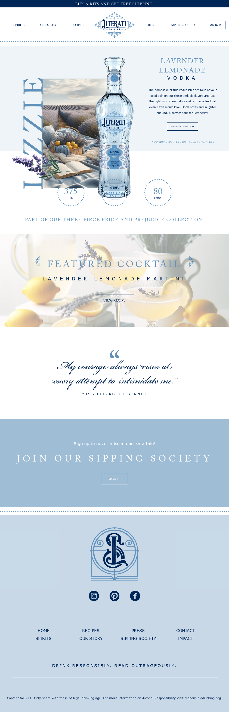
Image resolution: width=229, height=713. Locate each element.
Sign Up (114, 480)
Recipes (77, 24)
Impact (185, 640)
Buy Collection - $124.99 (183, 127)
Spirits (19, 24)
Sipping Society (183, 24)
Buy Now (215, 24)
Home (44, 632)
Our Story (48, 24)
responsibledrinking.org (203, 699)
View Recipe (114, 301)
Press (150, 24)
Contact (185, 632)
